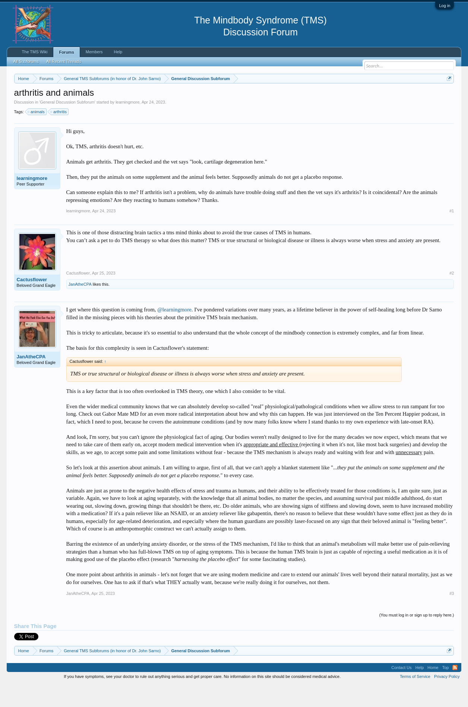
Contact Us (401, 690)
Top (445, 690)
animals (36, 134)
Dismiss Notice (447, 96)
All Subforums (26, 61)
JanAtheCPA (80, 306)
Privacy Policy (446, 699)
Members (94, 52)
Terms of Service (415, 699)
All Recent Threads (63, 61)
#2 (451, 295)
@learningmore (174, 332)
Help (118, 52)
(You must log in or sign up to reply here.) (416, 637)
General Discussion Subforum (67, 124)
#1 (451, 233)
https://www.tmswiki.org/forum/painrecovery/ (355, 96)
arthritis (59, 134)
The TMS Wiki (35, 52)
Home (432, 690)
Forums (66, 52)
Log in (444, 5)
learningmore (127, 124)
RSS (455, 689)
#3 (451, 616)
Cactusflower (32, 302)
